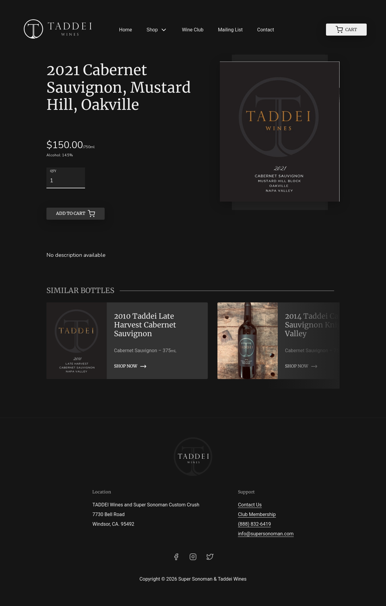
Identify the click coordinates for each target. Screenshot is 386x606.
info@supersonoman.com (265, 534)
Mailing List (230, 30)
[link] (127, 340)
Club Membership (257, 514)
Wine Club (192, 30)
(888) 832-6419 (254, 524)
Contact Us (250, 505)
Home (125, 30)
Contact (265, 30)
